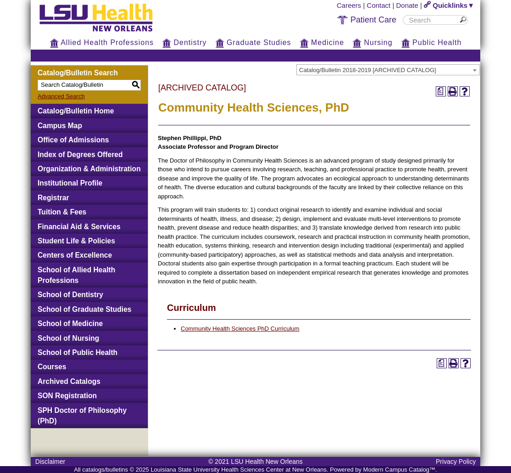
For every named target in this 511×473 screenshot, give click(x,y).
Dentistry (184, 42)
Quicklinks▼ (449, 5)
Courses (52, 367)
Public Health (431, 42)
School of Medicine (70, 323)
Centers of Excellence (75, 255)
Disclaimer (50, 461)
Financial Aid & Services (79, 227)
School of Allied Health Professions (76, 275)
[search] (432, 20)
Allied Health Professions (102, 42)
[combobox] (388, 69)
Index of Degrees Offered (80, 154)
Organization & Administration (89, 169)
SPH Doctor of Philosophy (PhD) (82, 415)
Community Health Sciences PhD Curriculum (240, 328)
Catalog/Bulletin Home (76, 111)
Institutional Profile (70, 183)
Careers (349, 5)
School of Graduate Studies (84, 309)
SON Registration (67, 396)
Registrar (53, 198)
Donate (407, 5)
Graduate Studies (253, 42)
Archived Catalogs (69, 381)
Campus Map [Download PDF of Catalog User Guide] (60, 126)
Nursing (372, 42)
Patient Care (366, 19)
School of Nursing (68, 338)
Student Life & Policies (76, 241)
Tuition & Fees (62, 212)
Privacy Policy (456, 461)
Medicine (322, 42)
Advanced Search (61, 96)
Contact (379, 5)
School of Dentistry (70, 294)
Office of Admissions (73, 140)
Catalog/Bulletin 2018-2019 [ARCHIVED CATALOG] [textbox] (367, 70)
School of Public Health (77, 352)
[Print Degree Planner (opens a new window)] (441, 91)
